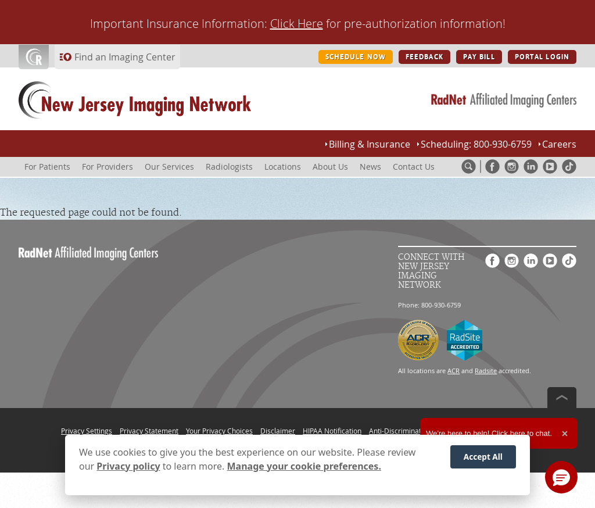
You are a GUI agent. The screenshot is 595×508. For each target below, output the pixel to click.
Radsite (486, 370)
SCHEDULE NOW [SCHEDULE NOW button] (355, 57)
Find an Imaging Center (124, 57)
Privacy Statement (149, 430)
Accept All (483, 456)
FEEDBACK (424, 57)
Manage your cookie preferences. (304, 466)
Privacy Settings (86, 430)
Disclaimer (277, 430)
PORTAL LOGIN (542, 57)
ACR (453, 370)
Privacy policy (128, 466)
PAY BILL (479, 57)
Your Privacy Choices (219, 430)
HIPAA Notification (332, 430)
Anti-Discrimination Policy (410, 430)
